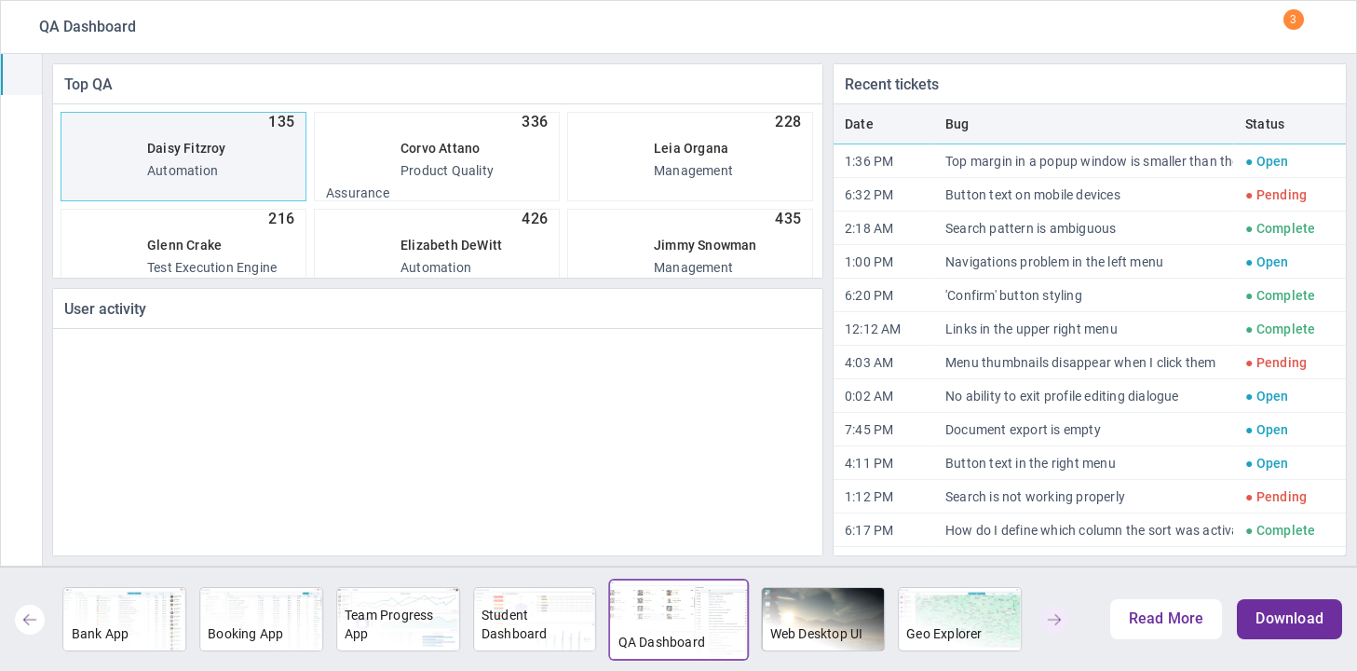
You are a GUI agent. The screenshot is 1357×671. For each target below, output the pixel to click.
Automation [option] (183, 147)
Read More (1166, 618)
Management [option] (690, 147)
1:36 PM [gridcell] (869, 161)
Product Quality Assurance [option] (437, 156)
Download (1289, 618)
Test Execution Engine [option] (183, 244)
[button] (30, 620)
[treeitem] (21, 74)
